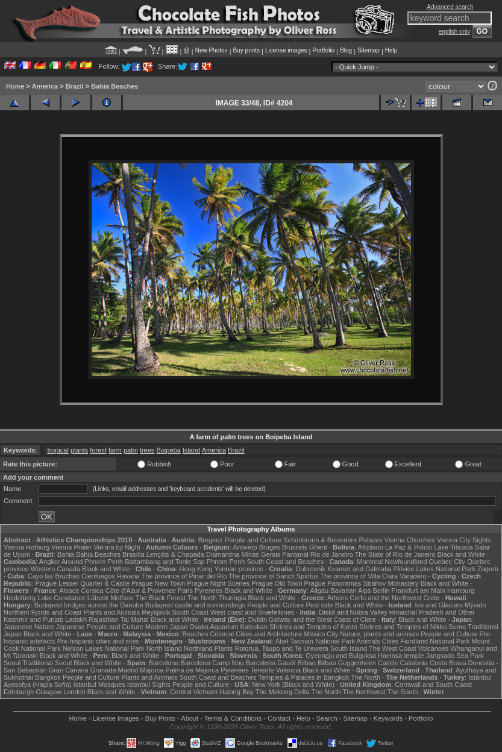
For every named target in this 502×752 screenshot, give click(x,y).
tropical (57, 450)
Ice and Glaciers (438, 605)
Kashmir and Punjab (33, 619)
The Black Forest (161, 597)
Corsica (92, 590)
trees (147, 450)
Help (391, 50)
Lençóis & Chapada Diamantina (193, 554)
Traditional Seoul (47, 662)
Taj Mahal (135, 619)
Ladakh (76, 619)
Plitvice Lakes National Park (434, 568)
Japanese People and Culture (99, 626)
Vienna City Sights (464, 540)
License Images (116, 718)
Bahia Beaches (114, 86)
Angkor (49, 561)
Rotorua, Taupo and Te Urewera (281, 648)
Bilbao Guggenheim (347, 662)
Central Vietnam (194, 691)
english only (455, 31)
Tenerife (262, 670)
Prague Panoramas (333, 583)
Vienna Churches (409, 540)
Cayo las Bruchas (54, 576)
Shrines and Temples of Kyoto (313, 626)
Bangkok (48, 677)
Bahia (65, 554)
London (74, 691)
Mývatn (475, 605)
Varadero (413, 576)
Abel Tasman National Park (315, 641)
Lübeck (97, 597)
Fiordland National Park (434, 641)
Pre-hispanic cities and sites (98, 641)
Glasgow (48, 691)
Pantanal (295, 554)
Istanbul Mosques (99, 684)
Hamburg (460, 590)
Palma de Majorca (192, 670)
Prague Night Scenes (218, 583)
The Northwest (364, 691)
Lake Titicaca (453, 547)
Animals (368, 641)
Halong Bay (236, 691)
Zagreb (487, 568)
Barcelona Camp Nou (212, 662)
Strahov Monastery (390, 583)
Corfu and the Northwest (385, 597)
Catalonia (413, 662)
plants (79, 450)
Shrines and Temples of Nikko (403, 626)
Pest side (319, 605)
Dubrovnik (311, 568)
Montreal (370, 561)
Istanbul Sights (149, 684)
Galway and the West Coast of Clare (322, 619)
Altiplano (370, 547)
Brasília (133, 554)
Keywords (388, 718)
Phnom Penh (226, 561)
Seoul (12, 662)
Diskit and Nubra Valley (353, 612)
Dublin (257, 619)
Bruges (269, 547)
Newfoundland (405, 561)
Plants (224, 648)
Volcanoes (433, 648)
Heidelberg (20, 597)
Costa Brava (448, 662)
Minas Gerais (260, 554)
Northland (198, 648)
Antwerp (245, 547)
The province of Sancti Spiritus (273, 576)
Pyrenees (208, 590)
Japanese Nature (29, 626)
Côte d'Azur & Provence (140, 590)
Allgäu (319, 590)
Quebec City (447, 561)
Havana (128, 576)
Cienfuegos (98, 576)
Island (191, 450)
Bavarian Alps (350, 590)
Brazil (75, 86)
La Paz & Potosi (408, 547)
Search (326, 718)
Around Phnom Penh (92, 561)
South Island (348, 648)
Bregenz (210, 540)
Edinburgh (19, 691)
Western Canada (55, 568)
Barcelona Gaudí (271, 662)
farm (115, 450)
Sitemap (368, 50)
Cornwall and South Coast (433, 684)
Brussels (294, 547)
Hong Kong (195, 568)
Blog (346, 50)
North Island (164, 648)
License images (286, 50)
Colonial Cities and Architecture (256, 634)
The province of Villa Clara (359, 576)
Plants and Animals (112, 612)
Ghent (318, 547)
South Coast (190, 612)
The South (402, 691)
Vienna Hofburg (26, 547)
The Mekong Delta (283, 691)
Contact (279, 718)
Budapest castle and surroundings (195, 605)
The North (202, 597)
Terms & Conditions (233, 718)
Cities (390, 641)
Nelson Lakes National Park (104, 648)
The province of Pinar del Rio (184, 576)
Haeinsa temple (401, 655)
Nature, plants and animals (379, 634)
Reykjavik (156, 612)
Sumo (457, 626)
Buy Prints (160, 718)
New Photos (211, 50)
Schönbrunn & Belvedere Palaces (333, 540)
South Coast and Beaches (285, 561)
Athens (337, 597)
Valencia (288, 670)
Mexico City (321, 634)
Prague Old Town (276, 583)
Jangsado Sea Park (455, 655)
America (45, 86)
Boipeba (168, 450)
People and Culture (253, 540)
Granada (103, 670)
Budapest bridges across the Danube (88, 605)
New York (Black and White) (293, 684)
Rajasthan (104, 619)
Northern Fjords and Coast (43, 612)
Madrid (128, 670)
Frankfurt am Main (418, 590)
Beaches (196, 634)
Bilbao (306, 662)
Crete (432, 597)
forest (98, 450)
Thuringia (232, 597)
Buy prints (246, 50)
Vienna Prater (71, 547)
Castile (388, 662)
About (189, 718)
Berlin (380, 590)
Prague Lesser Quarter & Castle (83, 583)
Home (15, 86)
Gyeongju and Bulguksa (341, 655)
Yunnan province (238, 568)
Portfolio (323, 50)
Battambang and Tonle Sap (165, 561)
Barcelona (164, 662)
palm (131, 450)
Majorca (151, 670)
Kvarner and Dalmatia (359, 568)
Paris (185, 590)
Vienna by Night (116, 547)
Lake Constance (61, 597)
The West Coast (392, 648)
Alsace (69, 590)
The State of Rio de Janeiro (395, 554)
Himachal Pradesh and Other (432, 612)
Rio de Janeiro (331, 554)
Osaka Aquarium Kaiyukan (228, 626)
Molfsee (122, 597)
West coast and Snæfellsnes (252, 612)
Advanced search (450, 7)
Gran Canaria (69, 670)
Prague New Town (158, 583)
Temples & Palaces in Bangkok (303, 677)
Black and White (461, 554)
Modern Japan (166, 626)
